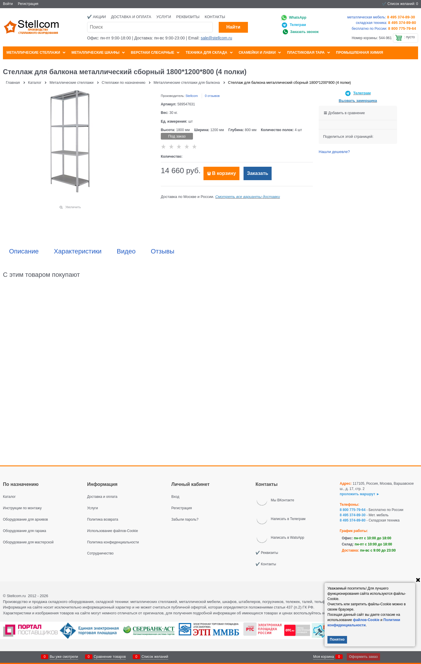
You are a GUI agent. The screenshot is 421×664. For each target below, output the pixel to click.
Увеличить (73, 207)
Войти (8, 4)
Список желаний (155, 656)
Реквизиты (188, 17)
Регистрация (28, 4)
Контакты (215, 17)
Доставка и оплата (131, 17)
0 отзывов (212, 96)
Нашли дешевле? (334, 152)
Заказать (257, 173)
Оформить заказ (363, 657)
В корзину (224, 173)
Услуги (163, 17)
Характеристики (77, 251)
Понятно (337, 639)
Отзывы (163, 251)
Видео (126, 251)
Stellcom (191, 96)
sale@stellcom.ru (216, 38)
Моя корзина (323, 656)
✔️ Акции (96, 17)
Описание (24, 251)
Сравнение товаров (110, 656)
